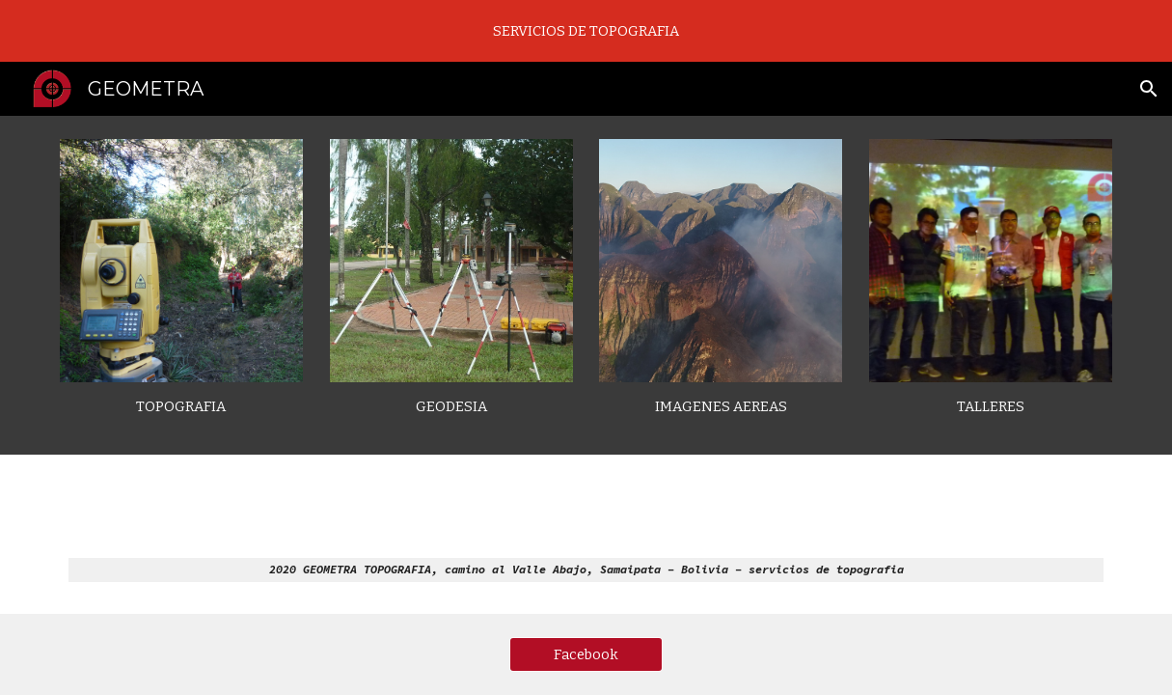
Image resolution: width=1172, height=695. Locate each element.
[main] (181, 406)
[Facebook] (586, 654)
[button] (1149, 89)
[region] (586, 31)
